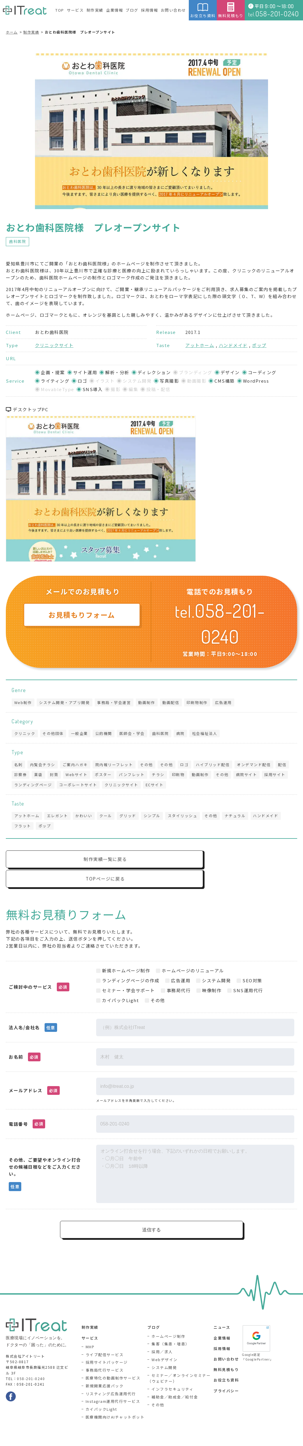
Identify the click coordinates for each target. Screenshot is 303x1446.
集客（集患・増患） (171, 1331)
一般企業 (81, 734)
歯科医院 (17, 241)
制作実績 (95, 10)
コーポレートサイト (109, 787)
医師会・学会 (136, 734)
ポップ (259, 345)
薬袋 (56, 776)
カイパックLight (102, 1396)
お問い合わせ (173, 10)
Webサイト (96, 776)
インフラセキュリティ (172, 1376)
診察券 (37, 776)
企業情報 (114, 10)
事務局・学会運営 (116, 702)
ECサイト (187, 787)
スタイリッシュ (188, 819)
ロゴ (190, 765)
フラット (23, 829)
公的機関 (106, 734)
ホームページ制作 (168, 1323)
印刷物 (201, 776)
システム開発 (164, 1354)
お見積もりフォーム (81, 615)
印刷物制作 (202, 702)
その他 (150, 765)
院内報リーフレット (117, 765)
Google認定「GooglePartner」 (256, 1330)
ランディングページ (63, 787)
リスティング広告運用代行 (111, 1381)
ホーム (12, 31)
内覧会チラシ (44, 765)
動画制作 (149, 702)
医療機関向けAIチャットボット (115, 1404)
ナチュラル (242, 819)
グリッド (131, 819)
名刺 (19, 765)
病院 (186, 734)
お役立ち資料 (203, 10)
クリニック (25, 734)
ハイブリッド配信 (219, 765)
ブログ (132, 10)
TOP (59, 10)
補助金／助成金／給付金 (175, 1384)
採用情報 (149, 10)
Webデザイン (165, 1346)
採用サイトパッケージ (107, 1349)
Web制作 (23, 702)
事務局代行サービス (105, 1357)
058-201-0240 (31, 1365)
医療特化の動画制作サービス (113, 1365)
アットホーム (199, 345)
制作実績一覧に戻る (77, 864)
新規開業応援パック (105, 1373)
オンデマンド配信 (261, 765)
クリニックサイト (54, 345)
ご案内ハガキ (77, 765)
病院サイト (272, 776)
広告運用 (229, 702)
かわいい (85, 819)
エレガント (58, 819)
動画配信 (174, 702)
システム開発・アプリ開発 (65, 702)
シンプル (156, 819)
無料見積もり (231, 10)
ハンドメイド (233, 345)
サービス (75, 10)
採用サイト (25, 787)
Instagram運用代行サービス (113, 1388)
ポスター (123, 776)
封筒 (73, 776)
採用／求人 (162, 1339)
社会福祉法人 (211, 734)
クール (109, 819)
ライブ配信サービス (105, 1342)
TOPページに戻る (227, 864)
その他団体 (54, 734)
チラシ (180, 776)
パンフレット (153, 776)
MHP (90, 1334)
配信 (19, 776)
